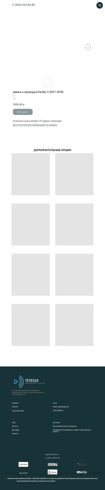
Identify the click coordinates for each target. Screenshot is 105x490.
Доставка (15, 430)
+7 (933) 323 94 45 (23, 4)
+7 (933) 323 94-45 (52, 458)
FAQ (13, 423)
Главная (15, 403)
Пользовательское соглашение (64, 426)
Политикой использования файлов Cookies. (71, 481)
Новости (15, 434)
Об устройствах (18, 411)
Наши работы (58, 410)
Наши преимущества (61, 407)
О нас (55, 403)
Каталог (15, 407)
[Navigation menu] (99, 5)
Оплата (15, 426)
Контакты (56, 423)
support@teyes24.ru (52, 454)
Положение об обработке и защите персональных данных (72, 431)
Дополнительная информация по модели (35, 124)
